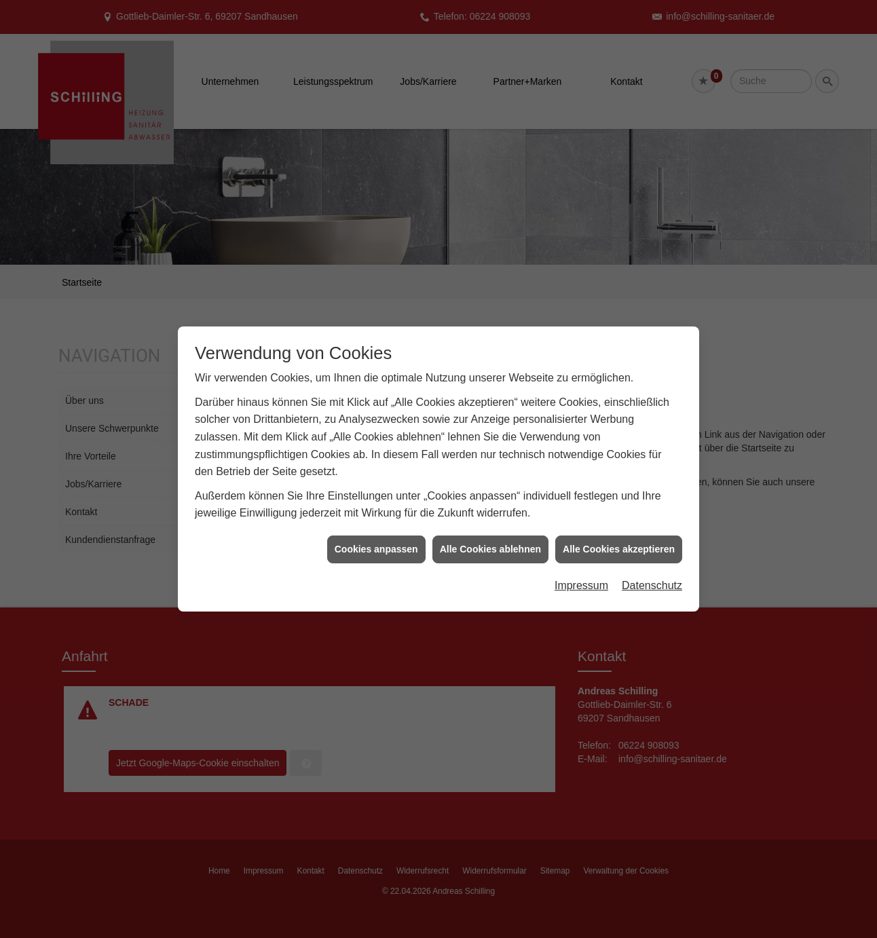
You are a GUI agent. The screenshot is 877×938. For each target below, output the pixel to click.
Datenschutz (652, 576)
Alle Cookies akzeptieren (619, 540)
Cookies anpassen (376, 540)
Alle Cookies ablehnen (490, 540)
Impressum (581, 576)
